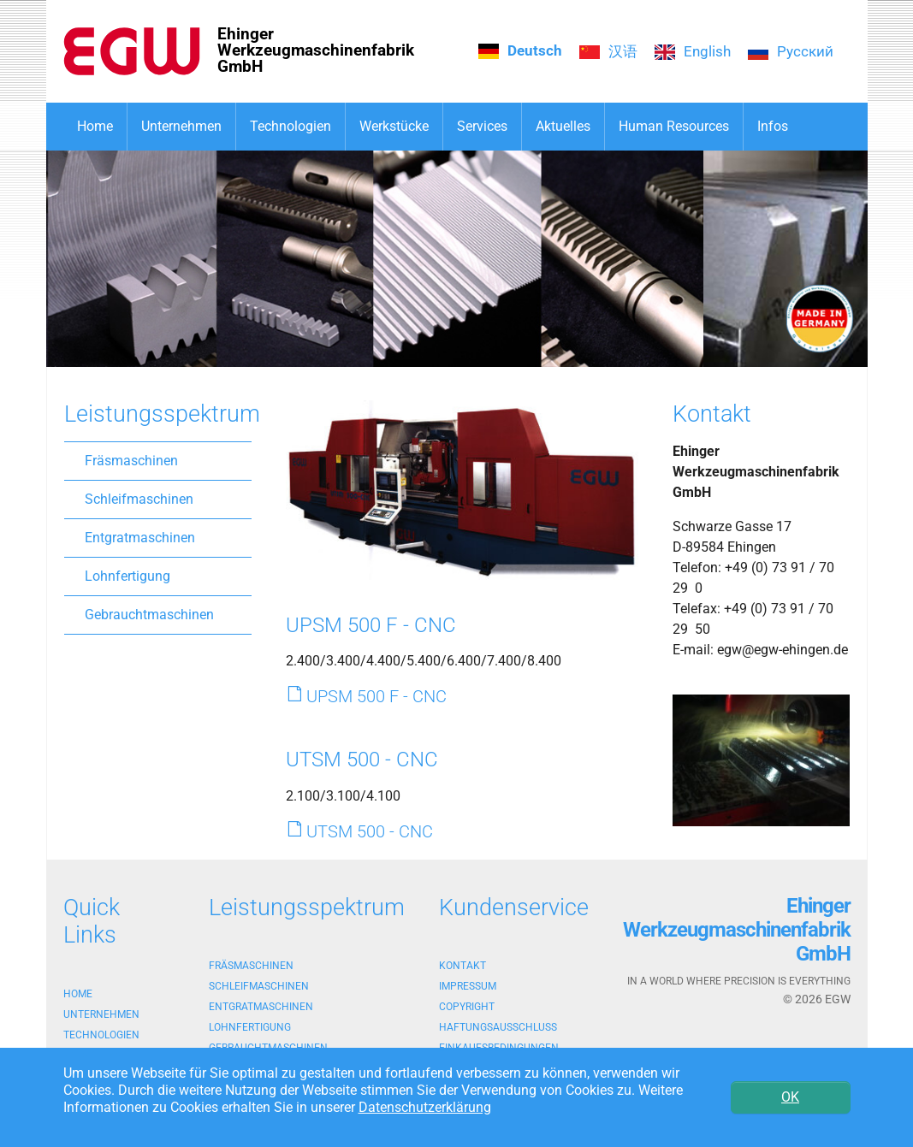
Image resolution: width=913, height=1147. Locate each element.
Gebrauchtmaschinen (149, 614)
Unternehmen (101, 1014)
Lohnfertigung (127, 576)
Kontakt (462, 966)
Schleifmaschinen (139, 499)
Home (77, 994)
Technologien (101, 1035)
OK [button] (790, 1097)
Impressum (467, 986)
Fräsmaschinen (131, 460)
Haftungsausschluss (498, 1027)
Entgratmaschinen (140, 537)
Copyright (467, 1007)
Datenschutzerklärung (425, 1107)
